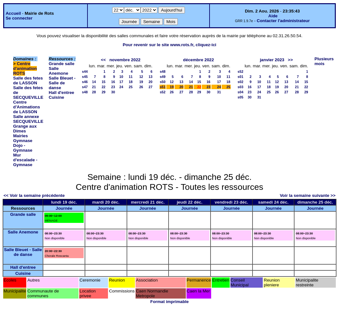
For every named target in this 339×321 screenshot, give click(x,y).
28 (94, 92)
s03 (241, 87)
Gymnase (22, 140)
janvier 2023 (272, 59)
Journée (64, 208)
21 (94, 87)
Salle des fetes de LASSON (28, 80)
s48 (85, 92)
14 (94, 82)
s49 (163, 77)
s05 (241, 97)
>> (290, 59)
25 (131, 87)
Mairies (20, 135)
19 (141, 82)
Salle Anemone (58, 71)
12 (141, 77)
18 (131, 82)
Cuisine (56, 97)
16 (113, 82)
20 (151, 82)
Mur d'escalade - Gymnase (25, 160)
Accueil (13, 13)
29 (103, 92)
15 (103, 82)
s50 (163, 82)
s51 (163, 87)
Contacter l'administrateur (283, 20)
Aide (272, 15)
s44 (85, 71)
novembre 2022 (124, 59)
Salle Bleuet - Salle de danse (62, 83)
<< (103, 59)
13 (151, 77)
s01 (241, 77)
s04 (241, 92)
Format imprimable (169, 301)
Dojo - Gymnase (22, 148)
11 (131, 77)
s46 (85, 82)
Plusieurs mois (324, 61)
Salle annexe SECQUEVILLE (28, 119)
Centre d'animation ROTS (25, 68)
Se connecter (19, 18)
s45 (85, 77)
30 (113, 92)
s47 (85, 87)
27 (151, 87)
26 (141, 87)
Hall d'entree (61, 92)
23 (113, 87)
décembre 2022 (198, 59)
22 (103, 87)
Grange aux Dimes (25, 128)
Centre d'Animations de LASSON (26, 107)
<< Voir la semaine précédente (34, 195)
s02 (241, 82)
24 (121, 87)
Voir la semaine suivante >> (307, 195)
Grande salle (61, 63)
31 (219, 92)
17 (121, 82)
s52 (163, 92)
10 (121, 77)
